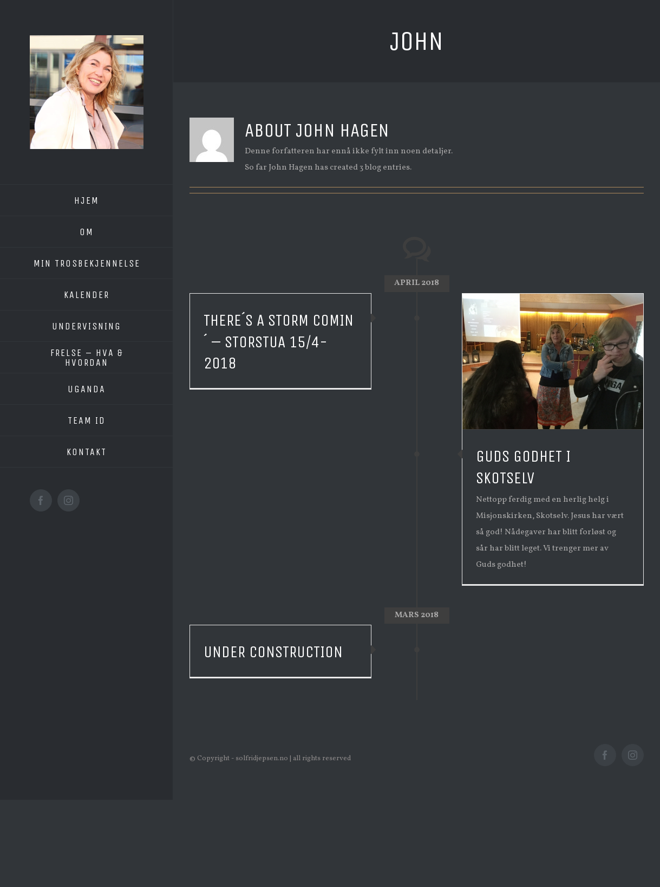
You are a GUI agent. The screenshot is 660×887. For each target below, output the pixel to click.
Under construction (273, 652)
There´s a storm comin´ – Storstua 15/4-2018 (279, 341)
